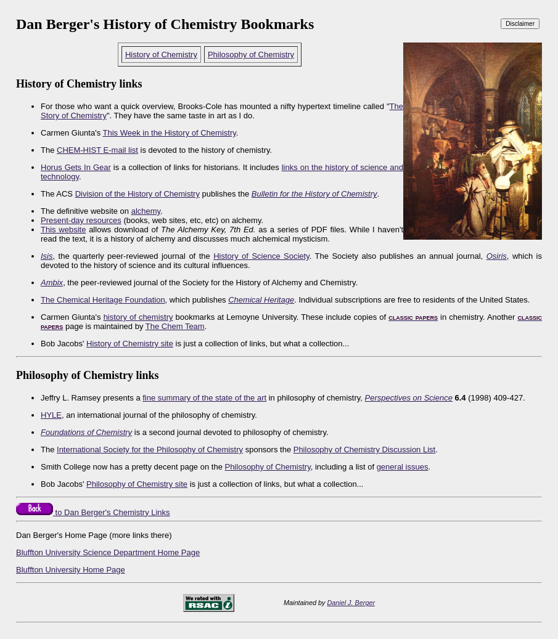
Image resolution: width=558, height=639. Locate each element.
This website (63, 229)
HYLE (51, 415)
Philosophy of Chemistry (251, 54)
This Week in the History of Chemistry (169, 132)
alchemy (145, 211)
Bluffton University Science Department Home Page (108, 552)
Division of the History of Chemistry (137, 193)
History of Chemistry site (129, 343)
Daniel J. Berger (351, 602)
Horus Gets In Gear (76, 167)
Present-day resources (81, 220)
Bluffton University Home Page (70, 569)
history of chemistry (138, 317)
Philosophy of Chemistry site (136, 484)
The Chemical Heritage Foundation (103, 299)
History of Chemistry (161, 54)
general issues (403, 466)
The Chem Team (175, 326)
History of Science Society (261, 256)
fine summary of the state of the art (204, 397)
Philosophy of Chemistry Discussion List (364, 449)
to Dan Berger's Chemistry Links (93, 512)
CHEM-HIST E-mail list (97, 150)
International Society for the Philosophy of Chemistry (150, 449)
